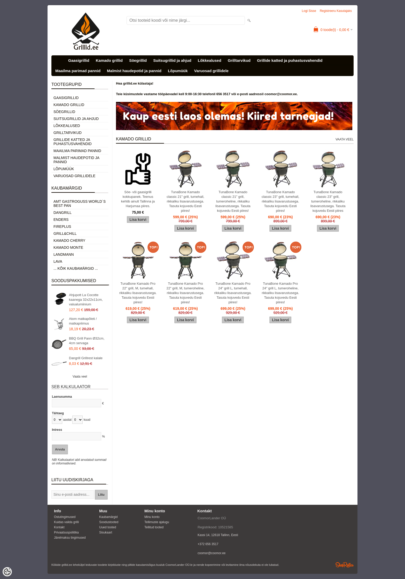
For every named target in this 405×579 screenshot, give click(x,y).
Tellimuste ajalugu (156, 522)
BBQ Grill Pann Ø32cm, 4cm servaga (86, 340)
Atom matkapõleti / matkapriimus (83, 321)
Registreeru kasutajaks (336, 11)
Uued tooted (107, 527)
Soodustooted (108, 522)
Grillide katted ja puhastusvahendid (289, 60)
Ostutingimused (64, 517)
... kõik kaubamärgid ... (75, 268)
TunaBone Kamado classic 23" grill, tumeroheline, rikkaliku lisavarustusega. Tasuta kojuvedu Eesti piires (328, 201)
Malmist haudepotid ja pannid (134, 71)
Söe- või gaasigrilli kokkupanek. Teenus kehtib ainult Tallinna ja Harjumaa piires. (138, 199)
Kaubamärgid (108, 517)
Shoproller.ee (345, 564)
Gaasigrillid (78, 60)
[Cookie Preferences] (7, 571)
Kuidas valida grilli (66, 522)
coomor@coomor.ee (211, 553)
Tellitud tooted (153, 527)
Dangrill (62, 212)
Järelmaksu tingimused (70, 537)
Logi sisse (309, 11)
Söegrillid (138, 60)
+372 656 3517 (208, 544)
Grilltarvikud (239, 60)
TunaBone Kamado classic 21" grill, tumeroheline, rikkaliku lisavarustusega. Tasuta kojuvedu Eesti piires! (233, 201)
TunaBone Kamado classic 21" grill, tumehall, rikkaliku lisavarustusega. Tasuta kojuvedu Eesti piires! (185, 201)
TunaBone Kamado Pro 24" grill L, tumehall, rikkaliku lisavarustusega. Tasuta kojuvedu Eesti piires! (233, 293)
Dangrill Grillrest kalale (86, 358)
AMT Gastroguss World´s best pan (79, 203)
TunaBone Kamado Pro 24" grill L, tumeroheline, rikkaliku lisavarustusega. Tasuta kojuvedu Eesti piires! (280, 293)
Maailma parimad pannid (77, 71)
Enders (60, 219)
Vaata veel (80, 376)
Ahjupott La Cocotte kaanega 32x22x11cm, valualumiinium (86, 299)
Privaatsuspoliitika (66, 532)
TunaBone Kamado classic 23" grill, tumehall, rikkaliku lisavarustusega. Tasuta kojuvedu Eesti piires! (280, 201)
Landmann (63, 254)
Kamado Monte (68, 247)
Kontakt (59, 527)
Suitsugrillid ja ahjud (172, 60)
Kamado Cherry (69, 240)
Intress (57, 430)
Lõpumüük (178, 71)
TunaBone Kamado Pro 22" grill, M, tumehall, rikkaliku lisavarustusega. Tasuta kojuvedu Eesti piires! (138, 293)
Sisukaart (105, 532)
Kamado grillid (109, 60)
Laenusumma (62, 396)
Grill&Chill (64, 233)
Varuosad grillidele (211, 71)
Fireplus (62, 226)
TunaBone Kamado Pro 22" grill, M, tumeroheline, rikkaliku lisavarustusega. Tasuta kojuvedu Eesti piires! (185, 293)
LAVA (57, 261)
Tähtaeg (58, 413)
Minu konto (152, 517)
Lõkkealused (209, 60)
